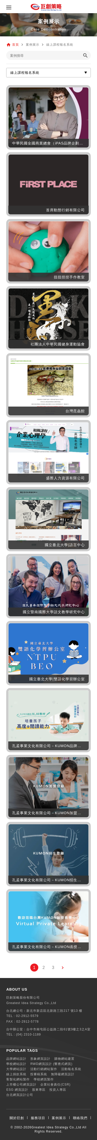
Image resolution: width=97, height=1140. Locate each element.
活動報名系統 (71, 1069)
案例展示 (59, 1118)
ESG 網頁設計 (17, 1090)
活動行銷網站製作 (43, 1069)
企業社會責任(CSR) (55, 1084)
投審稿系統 (38, 1074)
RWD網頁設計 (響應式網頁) (51, 1064)
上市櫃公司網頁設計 (21, 1084)
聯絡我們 (80, 1118)
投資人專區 (57, 1090)
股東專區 (39, 1090)
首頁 (15, 44)
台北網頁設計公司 (19, 1095)
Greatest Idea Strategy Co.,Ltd (56, 1127)
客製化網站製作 (18, 1079)
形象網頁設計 (40, 1059)
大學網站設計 (16, 1069)
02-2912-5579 (27, 1016)
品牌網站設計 (16, 1059)
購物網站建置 (64, 1059)
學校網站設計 (16, 1064)
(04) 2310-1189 (28, 1034)
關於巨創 (17, 1118)
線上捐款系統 (16, 1074)
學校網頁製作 (44, 1079)
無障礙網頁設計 (62, 1074)
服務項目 (38, 1118)
